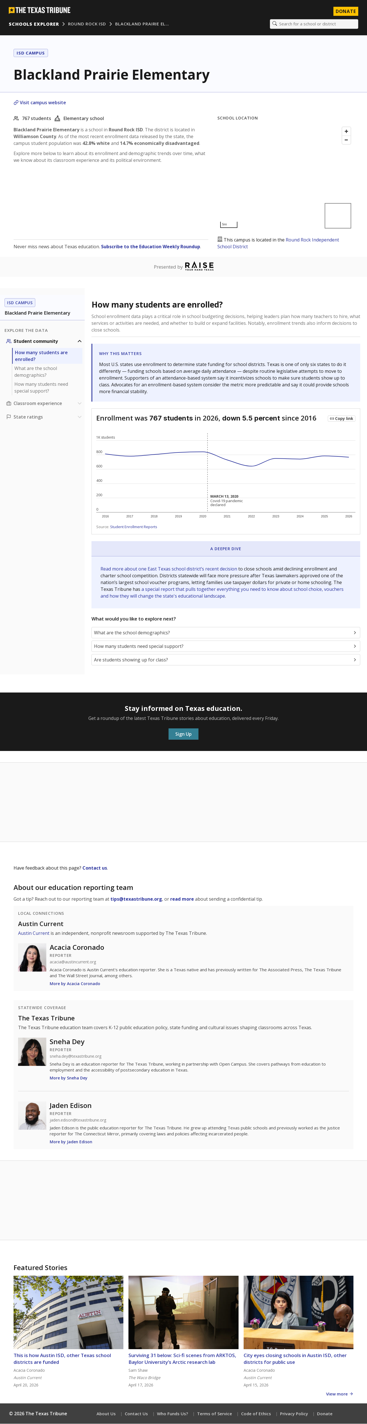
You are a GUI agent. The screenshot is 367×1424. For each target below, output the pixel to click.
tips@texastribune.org (136, 899)
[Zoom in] (346, 131)
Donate (325, 1414)
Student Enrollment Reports (133, 527)
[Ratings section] (45, 417)
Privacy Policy (294, 1414)
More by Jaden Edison (71, 1142)
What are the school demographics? (35, 371)
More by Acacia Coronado (75, 984)
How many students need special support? (41, 387)
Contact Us (136, 1414)
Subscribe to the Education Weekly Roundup (150, 247)
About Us (106, 1414)
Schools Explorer (34, 24)
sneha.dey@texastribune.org (75, 1056)
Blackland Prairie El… (142, 24)
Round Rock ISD (87, 24)
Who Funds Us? (172, 1414)
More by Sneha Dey (69, 1078)
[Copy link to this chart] (341, 419)
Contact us (94, 868)
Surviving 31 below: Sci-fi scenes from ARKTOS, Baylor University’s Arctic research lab (182, 1359)
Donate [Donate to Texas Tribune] (345, 11)
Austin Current (41, 924)
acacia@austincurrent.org (73, 962)
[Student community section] (45, 341)
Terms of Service (214, 1414)
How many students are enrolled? (41, 356)
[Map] (285, 178)
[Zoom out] (346, 140)
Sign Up (183, 734)
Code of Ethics (256, 1414)
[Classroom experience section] (45, 403)
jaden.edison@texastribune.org (78, 1120)
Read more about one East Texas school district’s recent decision (169, 569)
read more (182, 899)
